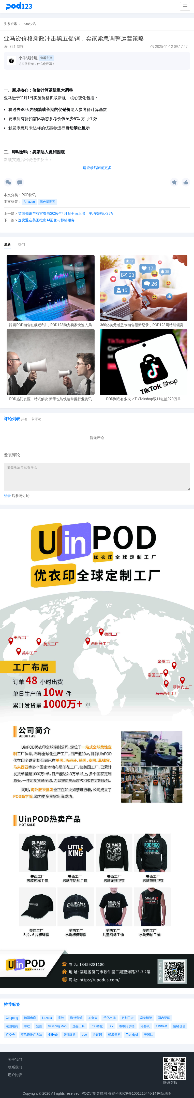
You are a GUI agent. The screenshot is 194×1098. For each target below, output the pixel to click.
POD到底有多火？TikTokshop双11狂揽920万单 (143, 399)
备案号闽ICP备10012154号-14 (132, 1093)
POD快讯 (29, 24)
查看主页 (46, 58)
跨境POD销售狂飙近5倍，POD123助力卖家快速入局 (50, 325)
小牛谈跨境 (28, 58)
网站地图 (164, 1093)
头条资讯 (10, 24)
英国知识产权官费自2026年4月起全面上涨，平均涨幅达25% (65, 213)
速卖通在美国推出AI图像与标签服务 (46, 220)
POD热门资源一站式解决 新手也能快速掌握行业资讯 (50, 399)
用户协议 (15, 1075)
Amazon (29, 202)
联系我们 (15, 1067)
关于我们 (15, 1060)
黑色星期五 (47, 202)
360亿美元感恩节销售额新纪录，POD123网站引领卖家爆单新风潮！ (143, 325)
